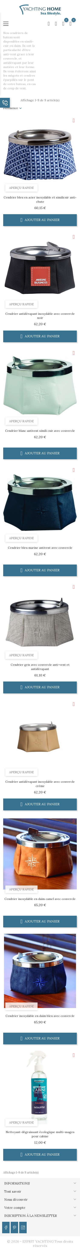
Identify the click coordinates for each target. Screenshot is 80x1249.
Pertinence (10, 108)
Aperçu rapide (21, 188)
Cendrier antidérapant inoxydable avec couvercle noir (40, 316)
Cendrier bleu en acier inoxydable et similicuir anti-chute (40, 199)
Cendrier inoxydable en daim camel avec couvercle (40, 899)
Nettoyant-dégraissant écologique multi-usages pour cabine (40, 1134)
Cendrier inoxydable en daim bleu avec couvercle (40, 1016)
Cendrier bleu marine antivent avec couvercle (40, 548)
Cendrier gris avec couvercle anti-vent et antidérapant (40, 667)
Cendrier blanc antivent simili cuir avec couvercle (40, 431)
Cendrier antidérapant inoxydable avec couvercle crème (40, 784)
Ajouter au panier (40, 219)
